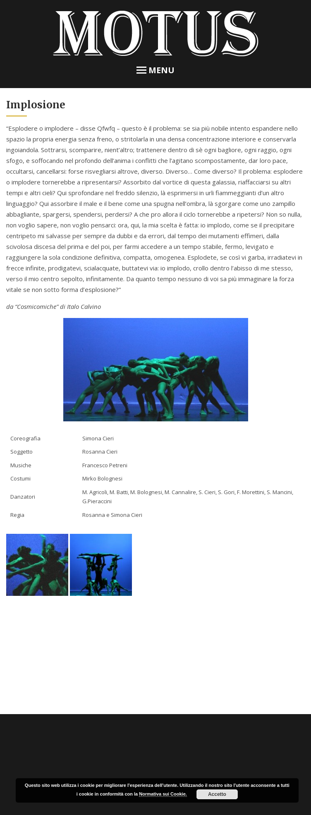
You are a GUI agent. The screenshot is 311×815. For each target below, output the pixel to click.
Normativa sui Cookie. (163, 793)
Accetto (217, 794)
